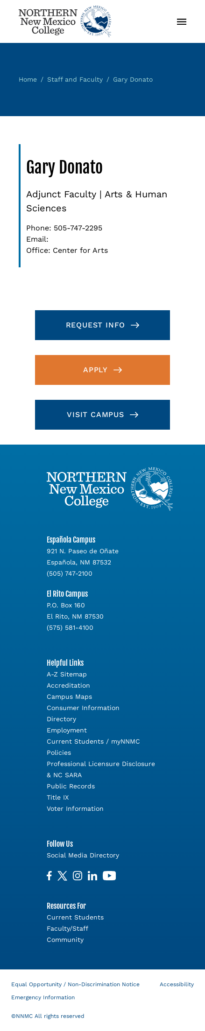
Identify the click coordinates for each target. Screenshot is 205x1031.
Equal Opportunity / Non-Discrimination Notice (75, 984)
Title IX (58, 797)
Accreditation (68, 685)
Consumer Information (83, 707)
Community (65, 939)
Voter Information (75, 808)
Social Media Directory (83, 855)
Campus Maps (69, 696)
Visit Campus (95, 414)
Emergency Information (43, 997)
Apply (95, 369)
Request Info (96, 324)
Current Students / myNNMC (93, 741)
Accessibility (177, 984)
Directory (61, 719)
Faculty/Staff (67, 928)
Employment (67, 730)
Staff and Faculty (75, 79)
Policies (59, 752)
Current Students (75, 917)
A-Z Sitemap (67, 674)
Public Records (71, 786)
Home (28, 79)
